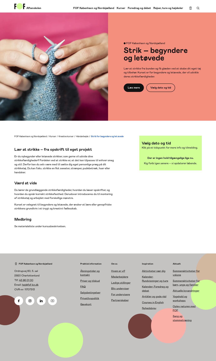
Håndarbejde (82, 136)
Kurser (121, 8)
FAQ (83, 286)
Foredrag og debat (139, 8)
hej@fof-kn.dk (30, 284)
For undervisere (120, 294)
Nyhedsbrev (149, 308)
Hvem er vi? (118, 271)
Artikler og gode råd (154, 296)
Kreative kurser (66, 136)
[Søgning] (198, 8)
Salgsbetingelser (90, 292)
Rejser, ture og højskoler (168, 8)
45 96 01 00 (26, 280)
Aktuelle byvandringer (186, 290)
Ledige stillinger (121, 282)
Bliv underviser (120, 288)
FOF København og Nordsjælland (93, 8)
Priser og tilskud (90, 281)
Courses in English (153, 302)
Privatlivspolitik (89, 298)
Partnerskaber (120, 300)
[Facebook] (18, 300)
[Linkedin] (41, 300)
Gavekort (86, 304)
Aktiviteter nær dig (153, 271)
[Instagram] (30, 300)
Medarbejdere (119, 276)
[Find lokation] (190, 8)
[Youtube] (52, 300)
